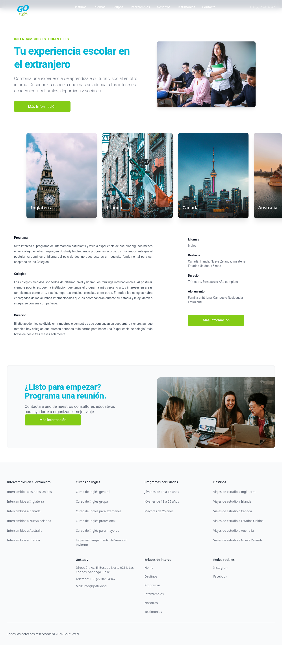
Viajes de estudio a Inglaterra (234, 492)
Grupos (117, 7)
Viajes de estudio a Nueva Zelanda (238, 540)
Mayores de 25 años (159, 511)
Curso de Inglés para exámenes (98, 511)
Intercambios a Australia (24, 530)
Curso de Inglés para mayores (97, 530)
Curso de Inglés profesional (95, 521)
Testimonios (186, 7)
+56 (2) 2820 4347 (262, 7)
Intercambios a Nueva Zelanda (29, 521)
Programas (152, 585)
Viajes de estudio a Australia (233, 530)
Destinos (80, 7)
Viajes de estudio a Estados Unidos (238, 521)
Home (149, 567)
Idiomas (99, 7)
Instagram (220, 567)
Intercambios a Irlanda (23, 540)
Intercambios (140, 7)
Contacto (208, 7)
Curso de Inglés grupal (92, 501)
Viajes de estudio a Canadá (232, 511)
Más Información (42, 106)
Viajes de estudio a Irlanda (232, 501)
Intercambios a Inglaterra (25, 501)
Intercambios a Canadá (24, 511)
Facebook (220, 576)
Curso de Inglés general (93, 492)
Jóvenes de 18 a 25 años (162, 501)
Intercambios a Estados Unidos (29, 492)
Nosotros (163, 7)
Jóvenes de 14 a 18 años (162, 492)
